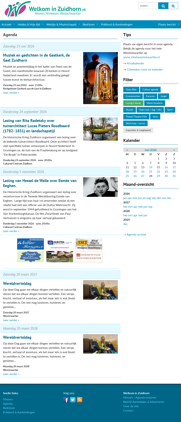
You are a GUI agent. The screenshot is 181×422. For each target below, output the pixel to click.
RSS (79, 399)
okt (159, 198)
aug (148, 198)
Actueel (6, 24)
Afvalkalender (135, 63)
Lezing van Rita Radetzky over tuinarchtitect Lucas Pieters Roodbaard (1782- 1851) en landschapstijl (36, 125)
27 (142, 175)
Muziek (129, 109)
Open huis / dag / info (150, 109)
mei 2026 (151, 149)
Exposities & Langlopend (138, 130)
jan (125, 198)
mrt (130, 206)
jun (140, 198)
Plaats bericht (167, 24)
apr (130, 198)
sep (154, 198)
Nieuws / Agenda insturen (139, 397)
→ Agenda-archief (134, 234)
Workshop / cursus (135, 123)
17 (174, 167)
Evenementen (133, 96)
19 (135, 171)
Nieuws (8, 399)
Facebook (66, 399)
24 (174, 171)
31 (174, 175)
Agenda (10, 34)
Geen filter (131, 89)
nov (164, 198)
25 (127, 175)
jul (144, 198)
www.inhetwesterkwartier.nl (141, 57)
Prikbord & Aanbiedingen (116, 24)
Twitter (72, 399)
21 (150, 171)
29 (158, 175)
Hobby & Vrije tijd (29, 24)
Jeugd (163, 96)
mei (135, 198)
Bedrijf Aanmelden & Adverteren (143, 401)
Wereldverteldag (17, 283)
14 (150, 167)
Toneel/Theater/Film (136, 116)
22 (158, 171)
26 (135, 175)
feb (125, 206)
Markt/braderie (155, 103)
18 (127, 171)
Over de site (131, 406)
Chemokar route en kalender (145, 69)
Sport (170, 109)
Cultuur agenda (150, 89)
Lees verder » (11, 92)
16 (166, 167)
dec (169, 198)
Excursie (150, 96)
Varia (155, 116)
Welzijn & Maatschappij (61, 24)
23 (166, 171)
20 (142, 171)
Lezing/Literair (133, 103)
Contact (128, 410)
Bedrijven (89, 24)
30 (166, 175)
